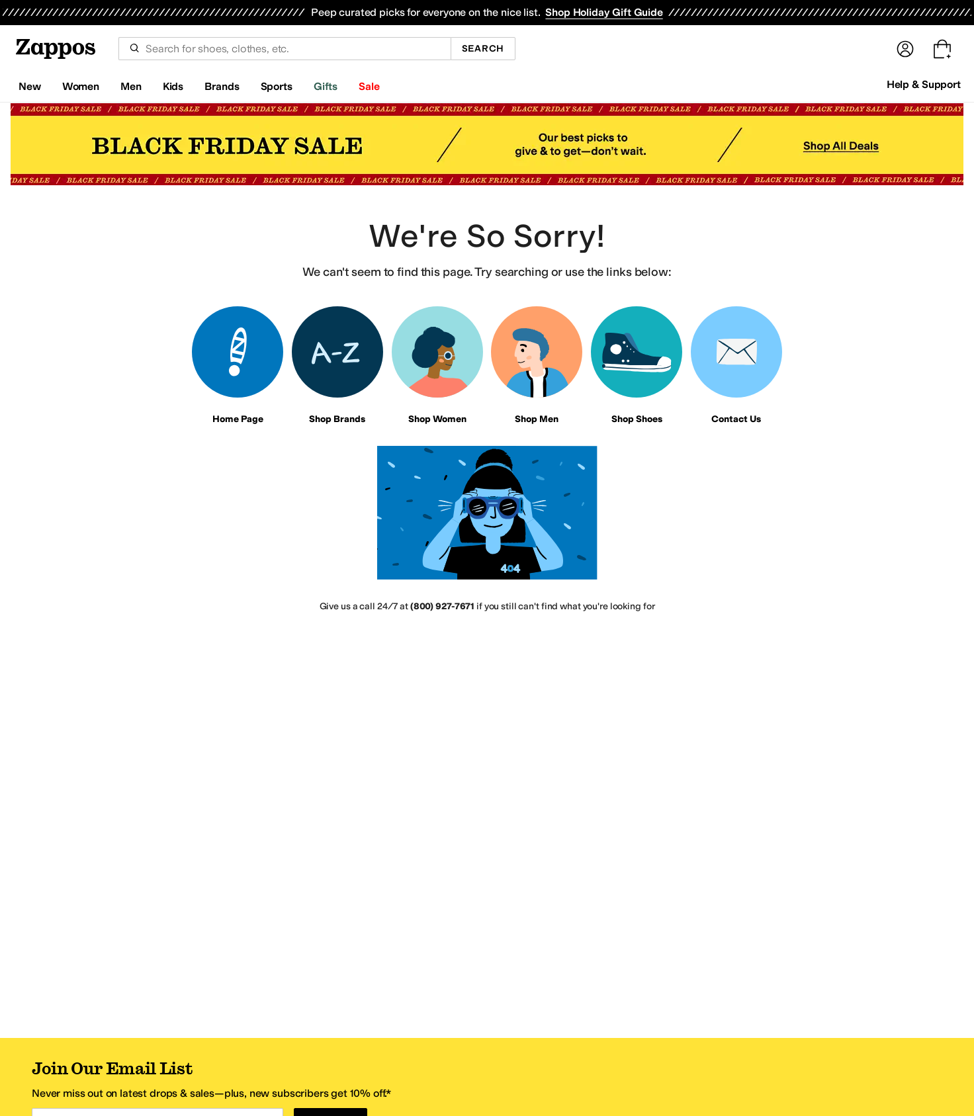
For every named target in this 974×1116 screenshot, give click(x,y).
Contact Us (736, 419)
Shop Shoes (636, 419)
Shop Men (536, 419)
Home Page (237, 419)
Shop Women (437, 419)
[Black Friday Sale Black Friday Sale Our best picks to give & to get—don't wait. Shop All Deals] (487, 144)
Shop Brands (337, 419)
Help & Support (924, 84)
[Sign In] (905, 49)
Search (483, 48)
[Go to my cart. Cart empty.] (942, 49)
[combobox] (284, 48)
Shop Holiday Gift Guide (603, 12)
